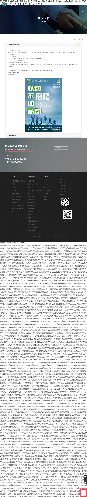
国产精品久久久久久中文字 (24, 438)
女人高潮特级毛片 (72, 312)
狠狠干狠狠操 (19, 474)
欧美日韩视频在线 (73, 288)
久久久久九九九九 (58, 367)
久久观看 (33, 436)
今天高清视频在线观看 (38, 322)
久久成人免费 (67, 347)
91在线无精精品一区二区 (67, 485)
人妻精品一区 (69, 451)
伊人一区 (43, 264)
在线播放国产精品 (47, 479)
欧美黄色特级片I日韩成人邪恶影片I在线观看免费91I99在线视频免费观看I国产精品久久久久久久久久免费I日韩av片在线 (25, 243)
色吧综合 (35, 288)
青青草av (8, 474)
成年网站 (71, 292)
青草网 (21, 484)
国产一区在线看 (64, 271)
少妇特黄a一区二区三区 (38, 301)
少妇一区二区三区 (4, 438)
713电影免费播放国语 (8, 436)
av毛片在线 (8, 360)
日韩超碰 (25, 375)
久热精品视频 (39, 400)
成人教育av (58, 403)
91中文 (80, 259)
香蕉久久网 (4, 270)
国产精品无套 (39, 427)
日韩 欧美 (50, 412)
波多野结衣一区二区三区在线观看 (12, 359)
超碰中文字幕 (74, 308)
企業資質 (62, 181)
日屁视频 (71, 286)
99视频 (59, 471)
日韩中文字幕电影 (66, 310)
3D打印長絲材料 (16, 195)
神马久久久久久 (72, 337)
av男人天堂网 (9, 262)
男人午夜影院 (80, 421)
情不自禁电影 (60, 468)
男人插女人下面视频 (15, 430)
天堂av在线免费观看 (9, 310)
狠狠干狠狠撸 (64, 393)
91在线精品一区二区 (17, 371)
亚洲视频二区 (64, 410)
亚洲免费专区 (63, 392)
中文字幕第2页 (49, 464)
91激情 (12, 481)
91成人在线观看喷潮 (36, 256)
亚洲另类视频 (70, 329)
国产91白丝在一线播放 (34, 412)
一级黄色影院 (64, 399)
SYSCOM (46, 183)
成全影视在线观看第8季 (13, 401)
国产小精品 (48, 255)
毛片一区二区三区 (53, 325)
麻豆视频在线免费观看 (37, 315)
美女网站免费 (22, 310)
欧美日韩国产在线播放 (60, 375)
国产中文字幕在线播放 (79, 415)
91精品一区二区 (73, 492)
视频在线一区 (61, 442)
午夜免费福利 (84, 264)
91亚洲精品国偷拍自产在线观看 (77, 479)
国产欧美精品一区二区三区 (43, 477)
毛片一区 (65, 412)
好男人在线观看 (63, 377)
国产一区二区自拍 (78, 333)
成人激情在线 (36, 259)
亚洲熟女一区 (20, 419)
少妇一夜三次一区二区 (51, 494)
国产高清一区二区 (68, 280)
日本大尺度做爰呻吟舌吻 (7, 337)
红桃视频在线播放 (10, 388)
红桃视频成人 (18, 307)
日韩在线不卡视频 (21, 399)
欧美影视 (14, 306)
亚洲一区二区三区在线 (18, 466)
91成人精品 (59, 445)
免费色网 (79, 385)
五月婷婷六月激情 (76, 436)
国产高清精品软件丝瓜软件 (62, 455)
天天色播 (44, 411)
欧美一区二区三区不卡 (46, 392)
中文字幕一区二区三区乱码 (58, 307)
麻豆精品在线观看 (79, 408)
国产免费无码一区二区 (29, 260)
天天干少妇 (24, 356)
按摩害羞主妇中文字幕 (71, 321)
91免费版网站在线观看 (62, 419)
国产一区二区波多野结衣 (58, 247)
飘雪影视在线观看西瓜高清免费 (51, 319)
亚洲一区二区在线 (26, 455)
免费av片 (33, 248)
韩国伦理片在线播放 (67, 270)
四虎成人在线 (77, 360)
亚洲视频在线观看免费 (51, 288)
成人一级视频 (65, 282)
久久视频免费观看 (6, 273)
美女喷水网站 (73, 427)
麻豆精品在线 (44, 260)
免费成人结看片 (18, 481)
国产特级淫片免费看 (48, 348)
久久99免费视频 (68, 370)
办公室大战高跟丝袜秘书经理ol (23, 392)
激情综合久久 (70, 338)
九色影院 (69, 438)
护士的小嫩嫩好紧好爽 (6, 312)
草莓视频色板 (29, 271)
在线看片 (85, 340)
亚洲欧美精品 (37, 374)
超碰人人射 (19, 247)
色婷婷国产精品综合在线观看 (76, 407)
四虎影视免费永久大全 (27, 481)
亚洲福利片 (58, 470)
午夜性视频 (71, 251)
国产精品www (29, 473)
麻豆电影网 (22, 430)
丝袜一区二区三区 (78, 481)
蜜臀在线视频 (21, 334)
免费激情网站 (42, 422)
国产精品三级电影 (19, 245)
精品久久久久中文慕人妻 (29, 403)
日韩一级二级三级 (27, 386)
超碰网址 (64, 451)
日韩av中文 (26, 293)
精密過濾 (30, 217)
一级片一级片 (28, 436)
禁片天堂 (79, 353)
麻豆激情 (13, 251)
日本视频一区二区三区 (29, 478)
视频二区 (62, 264)
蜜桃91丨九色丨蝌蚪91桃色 (59, 306)
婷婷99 (23, 432)
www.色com (53, 458)
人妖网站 (34, 317)
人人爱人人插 (29, 292)
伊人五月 (82, 393)
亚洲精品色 (69, 385)
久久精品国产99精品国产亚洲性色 (46, 415)
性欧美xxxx (71, 303)
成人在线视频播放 (21, 271)
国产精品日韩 (36, 432)
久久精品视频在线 (45, 336)
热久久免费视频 (43, 318)
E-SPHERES (47, 189)
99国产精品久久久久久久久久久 (14, 274)
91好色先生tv (24, 295)
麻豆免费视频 (26, 353)
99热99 (80, 330)
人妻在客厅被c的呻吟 (58, 414)
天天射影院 (14, 381)
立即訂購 (59, 147)
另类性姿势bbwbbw (78, 468)
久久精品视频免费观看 (19, 479)
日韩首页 (53, 400)
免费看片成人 (5, 286)
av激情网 (4, 338)
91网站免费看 (18, 304)
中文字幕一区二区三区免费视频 (7, 369)
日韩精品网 (41, 340)
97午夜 (71, 447)
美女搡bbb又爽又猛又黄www (56, 475)
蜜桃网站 (41, 479)
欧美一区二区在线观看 (56, 393)
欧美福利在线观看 (49, 358)
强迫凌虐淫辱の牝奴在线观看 (15, 421)
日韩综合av (35, 479)
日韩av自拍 (15, 378)
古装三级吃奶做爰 (48, 289)
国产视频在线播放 (72, 477)
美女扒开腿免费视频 (69, 452)
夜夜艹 (81, 419)
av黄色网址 (12, 259)
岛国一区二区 (25, 358)
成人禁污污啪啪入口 (18, 494)
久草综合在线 (49, 485)
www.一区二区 (67, 464)
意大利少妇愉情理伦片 (29, 429)
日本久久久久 (3, 447)
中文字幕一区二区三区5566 (28, 351)
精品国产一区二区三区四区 (34, 306)
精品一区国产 (24, 308)
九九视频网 (10, 482)
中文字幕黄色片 (13, 296)
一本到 (53, 281)
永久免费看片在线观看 (82, 437)
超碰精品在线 (34, 477)
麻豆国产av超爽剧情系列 (36, 345)
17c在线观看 (49, 389)
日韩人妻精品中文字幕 (8, 301)
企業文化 (62, 178)
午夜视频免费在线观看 (8, 370)
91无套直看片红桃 (48, 338)
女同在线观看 (24, 349)
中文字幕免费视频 (20, 267)
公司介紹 (62, 175)
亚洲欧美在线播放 (56, 449)
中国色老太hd (7, 296)
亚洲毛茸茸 (54, 364)
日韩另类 (3, 484)
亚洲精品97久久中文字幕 (31, 373)
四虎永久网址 (40, 317)
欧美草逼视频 (28, 364)
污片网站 (9, 284)
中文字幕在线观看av (26, 400)
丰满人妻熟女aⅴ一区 (52, 286)
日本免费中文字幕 (77, 336)
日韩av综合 (56, 355)
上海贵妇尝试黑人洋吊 (29, 267)
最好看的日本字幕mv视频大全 (17, 317)
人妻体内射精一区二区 (58, 363)
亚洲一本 (58, 434)
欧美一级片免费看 (66, 474)
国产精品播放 (24, 258)
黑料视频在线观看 (73, 344)
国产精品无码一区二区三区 (78, 326)
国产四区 (30, 282)
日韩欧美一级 (8, 484)
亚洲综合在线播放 (71, 341)
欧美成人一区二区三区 (74, 266)
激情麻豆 (11, 432)
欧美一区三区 (10, 408)
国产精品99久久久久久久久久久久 (42, 388)
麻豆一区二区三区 (12, 416)
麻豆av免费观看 (24, 266)
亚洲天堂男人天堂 (26, 485)
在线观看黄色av (23, 489)
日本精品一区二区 (36, 269)
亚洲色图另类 (20, 330)
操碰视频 (74, 437)
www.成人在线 (79, 369)
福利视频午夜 (46, 408)
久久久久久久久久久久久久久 (39, 447)
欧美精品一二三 (42, 299)
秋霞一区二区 (44, 256)
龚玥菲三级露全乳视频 (37, 467)
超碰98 (4, 433)
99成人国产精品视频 (59, 423)
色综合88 (37, 353)
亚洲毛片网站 (8, 322)
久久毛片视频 (69, 263)
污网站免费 (81, 266)
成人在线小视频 (57, 381)
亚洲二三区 (16, 310)
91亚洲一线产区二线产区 (40, 488)
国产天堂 (41, 403)
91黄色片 (77, 299)
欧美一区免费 (79, 427)
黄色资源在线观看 (29, 333)
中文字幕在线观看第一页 (77, 340)
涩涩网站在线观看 (46, 275)
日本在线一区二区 (55, 366)
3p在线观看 (8, 448)
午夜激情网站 (27, 367)
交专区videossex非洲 (62, 333)
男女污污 (37, 440)
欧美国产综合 (53, 322)
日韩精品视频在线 (35, 308)
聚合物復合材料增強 (33, 226)
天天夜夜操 (45, 244)
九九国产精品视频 (31, 263)
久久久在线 (32, 353)
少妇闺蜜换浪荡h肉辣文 (76, 423)
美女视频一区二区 (8, 348)
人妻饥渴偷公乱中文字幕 (71, 295)
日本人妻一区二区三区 (23, 341)
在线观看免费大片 (29, 322)
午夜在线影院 (36, 481)
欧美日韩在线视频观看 (49, 437)
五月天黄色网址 (25, 490)
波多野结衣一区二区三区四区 (23, 422)
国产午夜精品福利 (59, 323)
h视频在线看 (48, 486)
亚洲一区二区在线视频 (47, 427)
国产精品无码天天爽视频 (13, 414)
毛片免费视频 (28, 482)
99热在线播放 (57, 478)
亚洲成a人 (17, 349)
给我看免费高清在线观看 (12, 463)
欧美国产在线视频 (4, 475)
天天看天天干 (49, 269)
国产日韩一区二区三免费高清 (6, 379)
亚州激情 (2, 299)
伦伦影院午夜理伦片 (10, 266)
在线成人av (25, 245)
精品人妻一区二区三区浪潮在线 (28, 247)
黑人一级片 (6, 456)
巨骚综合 (60, 293)
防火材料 (14, 186)
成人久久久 (19, 306)
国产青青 (46, 334)
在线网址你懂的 (57, 340)
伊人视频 (51, 466)
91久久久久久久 (53, 333)
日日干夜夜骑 (35, 299)
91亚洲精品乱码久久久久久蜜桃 (40, 329)
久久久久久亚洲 (75, 260)
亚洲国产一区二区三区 (70, 384)
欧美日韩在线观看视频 (43, 407)
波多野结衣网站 (66, 475)
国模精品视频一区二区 (18, 288)
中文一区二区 (33, 369)
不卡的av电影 (18, 297)
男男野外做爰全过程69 (66, 449)
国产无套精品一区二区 (53, 245)
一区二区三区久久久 (79, 430)
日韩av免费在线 (76, 264)
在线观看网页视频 (57, 451)
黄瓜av (30, 423)
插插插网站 (69, 392)
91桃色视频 (71, 430)
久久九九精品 (37, 336)
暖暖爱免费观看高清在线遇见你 (9, 332)
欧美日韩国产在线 (61, 370)
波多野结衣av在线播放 (71, 421)
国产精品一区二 (52, 266)
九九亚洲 (3, 419)
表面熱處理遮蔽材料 (17, 205)
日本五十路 (4, 463)
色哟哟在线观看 (69, 470)
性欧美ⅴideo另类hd (72, 290)
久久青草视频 (19, 377)
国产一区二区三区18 (63, 395)
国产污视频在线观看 (21, 373)
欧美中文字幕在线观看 (24, 382)
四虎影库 (43, 271)
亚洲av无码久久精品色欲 (68, 363)
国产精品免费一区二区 (5, 353)
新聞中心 (62, 187)
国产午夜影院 (10, 455)
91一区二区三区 (35, 473)
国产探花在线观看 (78, 314)
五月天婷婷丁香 (80, 290)
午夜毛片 (61, 355)
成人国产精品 (16, 292)
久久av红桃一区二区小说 (58, 344)
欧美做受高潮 (53, 445)
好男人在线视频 (33, 459)
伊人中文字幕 (12, 362)
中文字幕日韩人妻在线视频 (49, 403)
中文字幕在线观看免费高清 (77, 366)
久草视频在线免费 (4, 414)
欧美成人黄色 (26, 355)
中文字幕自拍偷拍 (58, 440)
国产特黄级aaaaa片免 (40, 248)
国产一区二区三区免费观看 (7, 278)
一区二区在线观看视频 (70, 404)
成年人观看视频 (40, 437)
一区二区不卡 (31, 414)
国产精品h (11, 429)
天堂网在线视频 (12, 459)
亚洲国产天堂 (35, 386)
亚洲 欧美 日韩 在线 (40, 247)
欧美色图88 (9, 442)
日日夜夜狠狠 (67, 407)
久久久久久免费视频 (53, 341)
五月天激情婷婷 (39, 492)
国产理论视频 (41, 382)
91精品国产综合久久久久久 (56, 353)
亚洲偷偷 (34, 400)
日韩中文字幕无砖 (24, 433)
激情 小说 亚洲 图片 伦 (73, 318)
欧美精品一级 (7, 327)
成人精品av (56, 379)
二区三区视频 (46, 421)
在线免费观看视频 (27, 419)
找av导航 (53, 321)
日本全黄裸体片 (50, 488)
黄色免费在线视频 (47, 321)
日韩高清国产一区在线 (15, 470)
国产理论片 (69, 300)
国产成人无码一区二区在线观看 (79, 392)
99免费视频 (66, 292)
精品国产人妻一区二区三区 (58, 297)
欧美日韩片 (62, 255)
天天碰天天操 (18, 388)
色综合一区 (6, 403)
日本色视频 (13, 425)
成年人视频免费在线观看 (19, 255)
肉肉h (33, 440)
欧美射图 (26, 423)
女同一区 (84, 449)
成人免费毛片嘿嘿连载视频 (64, 352)
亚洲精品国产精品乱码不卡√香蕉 (76, 281)
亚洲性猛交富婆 (51, 334)
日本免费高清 (62, 369)
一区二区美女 (58, 304)
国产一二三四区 (13, 386)
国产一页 (32, 458)
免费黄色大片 (64, 248)
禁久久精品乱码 (28, 317)
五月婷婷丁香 (38, 281)
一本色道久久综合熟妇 (56, 456)
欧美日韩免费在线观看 (6, 377)
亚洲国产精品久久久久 (28, 494)
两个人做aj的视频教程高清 (69, 386)
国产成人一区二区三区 (68, 244)
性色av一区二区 (30, 377)
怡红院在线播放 (31, 295)
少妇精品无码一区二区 (8, 458)
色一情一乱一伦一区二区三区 (40, 494)
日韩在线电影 (53, 468)
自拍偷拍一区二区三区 (38, 312)
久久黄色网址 (41, 442)
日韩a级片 (14, 330)
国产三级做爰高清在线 (20, 270)
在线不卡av (54, 258)
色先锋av (33, 367)
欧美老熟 (2, 384)
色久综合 (5, 442)
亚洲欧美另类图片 (78, 325)
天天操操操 (50, 414)
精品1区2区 (64, 353)
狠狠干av (33, 323)
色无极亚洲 (21, 423)
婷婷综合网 (77, 358)
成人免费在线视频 (10, 434)
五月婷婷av (19, 400)
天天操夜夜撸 (17, 464)
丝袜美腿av (25, 325)
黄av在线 (2, 451)
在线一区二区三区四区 (38, 360)
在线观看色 (49, 252)
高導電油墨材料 (16, 198)
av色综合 (46, 492)
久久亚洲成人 (12, 304)
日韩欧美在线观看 (23, 252)
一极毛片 (75, 470)
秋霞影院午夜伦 (48, 307)
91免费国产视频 (76, 300)
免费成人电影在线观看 (26, 410)
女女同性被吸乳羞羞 (28, 312)
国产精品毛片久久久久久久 (62, 467)
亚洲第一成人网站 (44, 374)
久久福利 (42, 327)
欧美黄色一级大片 (49, 382)
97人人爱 (59, 288)
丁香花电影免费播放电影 (71, 416)
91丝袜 (7, 492)
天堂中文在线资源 (46, 290)
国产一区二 (41, 481)
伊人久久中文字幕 (83, 418)
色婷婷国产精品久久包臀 (70, 373)
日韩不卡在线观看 (63, 319)
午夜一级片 (26, 330)
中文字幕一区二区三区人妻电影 (79, 278)
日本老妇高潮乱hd (60, 334)
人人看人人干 (74, 310)
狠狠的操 (2, 392)
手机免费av (5, 325)
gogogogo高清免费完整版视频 (46, 347)
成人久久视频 (66, 427)
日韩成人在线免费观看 (67, 436)
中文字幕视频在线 (10, 319)
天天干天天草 (49, 352)
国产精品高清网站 (19, 375)
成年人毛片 (31, 444)
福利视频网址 (63, 478)
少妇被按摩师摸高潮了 (9, 477)
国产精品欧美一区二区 (66, 340)
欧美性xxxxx (30, 288)
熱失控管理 (31, 198)
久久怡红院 (56, 356)
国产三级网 (17, 273)
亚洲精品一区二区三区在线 (11, 363)
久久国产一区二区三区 (78, 270)
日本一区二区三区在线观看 (59, 254)
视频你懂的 (52, 408)
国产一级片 (14, 422)
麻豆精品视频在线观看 (13, 254)
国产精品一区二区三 (78, 485)
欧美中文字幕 (38, 414)
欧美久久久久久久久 (77, 462)
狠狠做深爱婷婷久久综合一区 (75, 395)
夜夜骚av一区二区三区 (42, 303)
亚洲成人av (16, 408)
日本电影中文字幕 (49, 264)
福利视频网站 (27, 319)
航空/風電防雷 (31, 205)
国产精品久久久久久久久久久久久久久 (34, 430)
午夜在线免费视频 (78, 244)
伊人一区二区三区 (26, 458)
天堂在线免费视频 (75, 418)
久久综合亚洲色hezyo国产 (12, 447)
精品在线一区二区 (50, 323)
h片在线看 (14, 284)
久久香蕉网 (45, 467)
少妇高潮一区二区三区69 (62, 332)
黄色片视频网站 (47, 366)
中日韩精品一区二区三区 (44, 445)
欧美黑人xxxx (33, 463)
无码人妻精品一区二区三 (57, 289)
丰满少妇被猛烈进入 (4, 378)
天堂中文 (39, 392)
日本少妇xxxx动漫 (36, 271)
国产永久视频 (52, 375)
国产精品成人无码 (36, 396)
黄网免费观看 (80, 269)
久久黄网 (40, 290)
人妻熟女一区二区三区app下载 (25, 299)
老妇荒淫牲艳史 (18, 358)
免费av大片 (32, 488)
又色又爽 (14, 340)
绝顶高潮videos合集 (35, 327)
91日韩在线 (45, 371)
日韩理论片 (42, 449)
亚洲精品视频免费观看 (25, 273)
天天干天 (32, 343)
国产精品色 (42, 440)
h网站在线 (53, 434)
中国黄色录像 (9, 418)
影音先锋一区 (79, 410)
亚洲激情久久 (50, 433)
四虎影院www (70, 471)
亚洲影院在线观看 (79, 248)
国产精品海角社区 (10, 255)
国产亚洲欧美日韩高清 (51, 422)
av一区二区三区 (61, 426)
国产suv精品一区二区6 (67, 440)
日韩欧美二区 (30, 329)
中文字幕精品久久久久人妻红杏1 (62, 447)
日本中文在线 (34, 290)
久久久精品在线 (3, 493)
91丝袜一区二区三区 (19, 411)
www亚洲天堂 (34, 464)
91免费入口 (7, 412)
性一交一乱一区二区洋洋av (39, 486)
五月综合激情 (20, 249)
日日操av (4, 360)
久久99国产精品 (76, 329)
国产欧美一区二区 (34, 254)
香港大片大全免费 (16, 433)
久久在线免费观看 (39, 348)
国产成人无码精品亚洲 (80, 341)
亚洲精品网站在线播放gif (35, 355)
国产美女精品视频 (39, 367)
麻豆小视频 (76, 286)
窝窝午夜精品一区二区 (47, 462)
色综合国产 (58, 399)
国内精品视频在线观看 (69, 356)
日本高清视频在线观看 (33, 474)
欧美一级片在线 (76, 327)
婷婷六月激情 (74, 374)
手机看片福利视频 (80, 373)
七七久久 (74, 385)
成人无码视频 (57, 317)
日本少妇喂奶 (13, 249)
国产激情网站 (65, 249)
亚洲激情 (9, 493)
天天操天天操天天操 (69, 284)
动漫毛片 (12, 307)
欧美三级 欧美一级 (34, 296)
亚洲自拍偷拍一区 (75, 381)
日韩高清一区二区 (49, 248)
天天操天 (65, 438)
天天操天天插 (79, 355)
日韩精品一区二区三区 (20, 259)
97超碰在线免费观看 (57, 412)
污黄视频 (62, 280)
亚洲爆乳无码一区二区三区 (80, 390)
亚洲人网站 (67, 374)
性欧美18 (29, 384)
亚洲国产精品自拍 (69, 264)
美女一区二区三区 (4, 295)
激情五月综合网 (8, 263)
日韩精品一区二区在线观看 (57, 270)
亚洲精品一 (9, 437)
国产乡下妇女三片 (39, 289)
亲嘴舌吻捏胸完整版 (49, 496)
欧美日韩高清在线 (35, 468)
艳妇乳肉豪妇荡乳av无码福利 (80, 293)
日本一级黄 (72, 299)
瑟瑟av (42, 478)
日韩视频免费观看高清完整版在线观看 (32, 284)
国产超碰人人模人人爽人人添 (59, 295)
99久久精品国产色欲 (39, 363)
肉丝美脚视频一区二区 (69, 414)
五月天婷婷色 (27, 369)
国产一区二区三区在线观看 (6, 382)
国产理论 (34, 437)
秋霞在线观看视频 (21, 364)
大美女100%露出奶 (9, 449)
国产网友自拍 (36, 340)
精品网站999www (15, 484)
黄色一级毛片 (7, 464)
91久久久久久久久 (72, 277)
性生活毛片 (48, 456)
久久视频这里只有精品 (46, 277)
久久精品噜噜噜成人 (32, 249)
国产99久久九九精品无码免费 (24, 449)
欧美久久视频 (68, 306)
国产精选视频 (52, 490)
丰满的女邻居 (33, 404)
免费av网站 (31, 484)
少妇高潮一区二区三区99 (38, 334)
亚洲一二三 (15, 343)
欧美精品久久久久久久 (32, 258)
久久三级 (81, 440)
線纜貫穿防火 (31, 195)
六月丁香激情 (39, 462)
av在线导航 (84, 352)
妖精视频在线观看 (79, 258)
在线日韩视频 (72, 348)
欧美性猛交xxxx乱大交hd (65, 349)
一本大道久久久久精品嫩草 (56, 385)
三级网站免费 (36, 390)
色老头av (70, 393)
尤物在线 (30, 315)
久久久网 (29, 308)
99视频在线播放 (35, 399)
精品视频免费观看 (45, 349)
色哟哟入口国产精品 (32, 326)
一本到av (60, 341)
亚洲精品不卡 (50, 381)
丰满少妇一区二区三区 (81, 425)
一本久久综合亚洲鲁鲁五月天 (47, 425)
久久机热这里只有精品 (24, 405)
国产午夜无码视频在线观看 (72, 273)
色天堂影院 (69, 434)
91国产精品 (60, 260)
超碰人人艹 (49, 306)
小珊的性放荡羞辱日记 (74, 330)
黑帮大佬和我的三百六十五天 (58, 351)
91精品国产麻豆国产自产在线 (21, 251)
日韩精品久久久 (52, 370)
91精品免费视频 (41, 326)
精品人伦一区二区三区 (19, 429)
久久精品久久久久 (7, 490)
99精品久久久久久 (66, 301)
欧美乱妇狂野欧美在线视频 (62, 275)
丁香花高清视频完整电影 (32, 321)
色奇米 (51, 292)
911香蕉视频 (47, 459)
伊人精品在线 (34, 410)
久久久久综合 (39, 405)
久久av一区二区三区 (73, 388)
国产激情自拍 (56, 273)
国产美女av (76, 414)
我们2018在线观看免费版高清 (58, 416)
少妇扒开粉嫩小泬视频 (57, 389)
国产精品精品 (16, 337)
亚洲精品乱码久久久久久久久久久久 (55, 256)
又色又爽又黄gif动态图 (35, 318)
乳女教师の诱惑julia (14, 252)
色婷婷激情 (39, 490)
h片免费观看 (62, 379)
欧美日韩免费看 (8, 306)
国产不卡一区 (12, 267)
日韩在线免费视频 (20, 345)
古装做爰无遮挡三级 (74, 432)
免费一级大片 (3, 333)
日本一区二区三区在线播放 (71, 255)
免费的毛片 (57, 408)
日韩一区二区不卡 (15, 366)
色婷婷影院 (37, 349)
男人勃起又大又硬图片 (29, 381)
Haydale (46, 192)
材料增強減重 (31, 229)
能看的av (17, 397)
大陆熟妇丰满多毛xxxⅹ (69, 351)
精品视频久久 (78, 463)
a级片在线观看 (56, 300)
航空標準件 (31, 180)
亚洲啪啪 (36, 310)
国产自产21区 (31, 489)
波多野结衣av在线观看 (33, 325)
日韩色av (32, 262)
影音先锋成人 (21, 381)
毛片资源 (24, 263)
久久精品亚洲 (33, 455)
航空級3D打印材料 (33, 183)
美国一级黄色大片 (68, 307)
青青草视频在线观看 (14, 352)
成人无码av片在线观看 (49, 448)
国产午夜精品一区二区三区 (69, 482)
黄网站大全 (11, 248)
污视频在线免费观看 (24, 445)
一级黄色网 (66, 388)
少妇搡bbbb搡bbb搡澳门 (42, 369)
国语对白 (36, 397)
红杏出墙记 (55, 348)
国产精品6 (79, 344)
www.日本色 (2, 492)
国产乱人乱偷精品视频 (45, 489)
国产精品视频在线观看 (27, 471)
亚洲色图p (2, 393)
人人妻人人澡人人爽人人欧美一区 (70, 397)
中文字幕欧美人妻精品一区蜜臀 (43, 393)
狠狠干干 (28, 477)
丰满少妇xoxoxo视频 (71, 412)
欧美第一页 (16, 423)
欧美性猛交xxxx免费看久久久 (62, 430)
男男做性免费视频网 (75, 382)
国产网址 (73, 359)
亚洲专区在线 (71, 463)
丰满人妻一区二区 (55, 255)
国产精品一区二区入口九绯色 (65, 437)
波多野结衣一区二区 (47, 430)
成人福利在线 (11, 475)
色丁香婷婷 (50, 356)
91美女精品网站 (32, 378)
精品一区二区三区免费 (65, 308)
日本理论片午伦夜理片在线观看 (75, 249)
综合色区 (6, 260)
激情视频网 (21, 492)
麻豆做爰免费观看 (67, 389)
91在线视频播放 (42, 278)
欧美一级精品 (5, 423)
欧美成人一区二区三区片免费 (14, 286)
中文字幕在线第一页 (36, 418)
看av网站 (61, 267)
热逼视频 (57, 274)
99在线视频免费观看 (13, 492)
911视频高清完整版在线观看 (6, 426)
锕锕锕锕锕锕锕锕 (59, 397)
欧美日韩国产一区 (42, 288)
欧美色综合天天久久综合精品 (51, 426)
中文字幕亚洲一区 (13, 311)
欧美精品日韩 (78, 303)
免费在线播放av (31, 348)
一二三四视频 (58, 436)
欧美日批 (65, 385)
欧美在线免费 (62, 484)
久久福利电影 (23, 470)
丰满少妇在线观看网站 (25, 327)
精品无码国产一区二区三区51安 (34, 277)
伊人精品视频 (38, 263)
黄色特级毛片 (51, 315)
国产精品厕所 (6, 462)
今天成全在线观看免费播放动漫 (67, 486)
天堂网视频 (18, 266)
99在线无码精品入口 (12, 407)
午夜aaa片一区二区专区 (58, 466)
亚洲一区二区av (9, 485)
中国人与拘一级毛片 (57, 269)
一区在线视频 (9, 333)
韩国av (60, 330)
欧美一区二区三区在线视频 (35, 451)
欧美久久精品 (35, 282)
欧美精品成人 (46, 304)
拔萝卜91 (4, 308)
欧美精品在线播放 (29, 360)
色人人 (46, 493)
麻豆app (79, 470)
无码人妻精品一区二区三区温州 (71, 343)
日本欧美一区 (53, 481)
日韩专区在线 (19, 416)
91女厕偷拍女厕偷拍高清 (38, 280)
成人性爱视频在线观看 (38, 359)
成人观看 (72, 323)
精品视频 (78, 312)
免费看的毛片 (46, 359)
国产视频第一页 (33, 490)
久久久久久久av (9, 343)
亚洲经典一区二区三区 (34, 445)
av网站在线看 (40, 332)
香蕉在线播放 (79, 306)
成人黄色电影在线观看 (58, 401)
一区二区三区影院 (79, 317)
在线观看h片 (50, 273)
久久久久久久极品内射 (59, 452)
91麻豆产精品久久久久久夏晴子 (25, 447)
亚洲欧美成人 (68, 433)
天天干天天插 (13, 486)
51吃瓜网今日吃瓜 (31, 286)
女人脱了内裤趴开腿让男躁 (37, 244)
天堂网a (15, 379)
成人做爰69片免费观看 (81, 321)
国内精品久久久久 (4, 304)
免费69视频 (27, 248)
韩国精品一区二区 (28, 437)
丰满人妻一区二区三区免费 (15, 385)
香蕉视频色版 (17, 323)
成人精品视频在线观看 (47, 453)
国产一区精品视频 (22, 311)
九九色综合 (32, 385)
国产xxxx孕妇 (8, 430)
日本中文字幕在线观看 (26, 256)
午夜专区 (8, 352)
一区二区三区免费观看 (77, 473)
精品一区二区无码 (49, 444)
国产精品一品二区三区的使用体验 (24, 332)
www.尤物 (58, 490)
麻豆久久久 (20, 415)
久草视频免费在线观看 (75, 464)
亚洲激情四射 (11, 325)
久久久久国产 (42, 390)
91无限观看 (34, 303)
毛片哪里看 (37, 337)
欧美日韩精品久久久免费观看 (23, 459)
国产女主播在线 (71, 271)
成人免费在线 (33, 405)
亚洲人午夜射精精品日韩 (17, 441)
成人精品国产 (84, 303)
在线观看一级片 (59, 390)
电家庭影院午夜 (63, 300)
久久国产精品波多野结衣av (18, 281)
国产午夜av (12, 329)
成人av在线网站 (38, 286)
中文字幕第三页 (59, 422)
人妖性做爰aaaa (65, 403)
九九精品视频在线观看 (37, 453)
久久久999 (59, 327)
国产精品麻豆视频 (79, 348)
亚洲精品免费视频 (63, 459)
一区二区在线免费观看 (32, 442)
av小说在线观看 (51, 386)
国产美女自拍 (52, 421)
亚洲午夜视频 (83, 381)
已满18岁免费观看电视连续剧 (69, 445)
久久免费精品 (50, 254)
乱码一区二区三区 (10, 440)
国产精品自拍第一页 (28, 390)
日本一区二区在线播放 (40, 485)
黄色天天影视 (66, 323)
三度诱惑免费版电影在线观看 (22, 362)
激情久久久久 (7, 249)
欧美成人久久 (57, 488)
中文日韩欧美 (71, 332)
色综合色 (15, 348)
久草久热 (54, 474)
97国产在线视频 (48, 416)
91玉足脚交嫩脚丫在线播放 (66, 345)
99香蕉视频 (16, 482)
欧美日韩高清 (81, 388)
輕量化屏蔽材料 (16, 192)
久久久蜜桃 (68, 375)
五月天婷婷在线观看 (79, 466)
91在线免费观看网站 (13, 260)
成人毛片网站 (80, 484)
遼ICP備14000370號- (57, 235)
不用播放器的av (48, 247)
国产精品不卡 (49, 344)
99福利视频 (56, 405)
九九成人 (55, 338)
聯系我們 (62, 194)
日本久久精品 (67, 466)
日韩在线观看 (8, 334)
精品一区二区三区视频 (80, 396)
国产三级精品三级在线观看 (24, 427)
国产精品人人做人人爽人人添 (27, 388)
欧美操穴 (60, 310)
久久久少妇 (22, 389)
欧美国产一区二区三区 (52, 429)
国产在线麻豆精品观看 (5, 252)
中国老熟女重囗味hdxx (41, 378)
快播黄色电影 (11, 277)
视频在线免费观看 (55, 459)
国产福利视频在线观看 (43, 386)
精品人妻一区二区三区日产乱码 (36, 293)
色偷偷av (19, 256)
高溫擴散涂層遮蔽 (33, 220)
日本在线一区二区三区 (15, 327)
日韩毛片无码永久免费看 (22, 282)
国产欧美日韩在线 (73, 456)
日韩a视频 (63, 408)
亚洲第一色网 (33, 273)
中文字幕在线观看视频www (49, 423)
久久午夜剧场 (10, 367)
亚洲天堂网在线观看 (72, 285)
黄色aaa (14, 377)
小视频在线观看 (41, 249)
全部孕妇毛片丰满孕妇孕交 (30, 264)
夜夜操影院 (14, 263)
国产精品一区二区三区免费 (35, 475)
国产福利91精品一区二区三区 (76, 247)
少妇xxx (14, 418)
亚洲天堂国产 (42, 456)
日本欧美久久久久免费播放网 (78, 245)
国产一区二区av (47, 442)
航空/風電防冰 (31, 201)
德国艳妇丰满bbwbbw (15, 412)
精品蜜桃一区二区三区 (77, 267)
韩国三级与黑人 (83, 296)
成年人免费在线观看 (5, 251)
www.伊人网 (12, 347)
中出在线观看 (43, 308)
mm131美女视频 (17, 455)
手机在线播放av (44, 245)
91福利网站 (51, 304)
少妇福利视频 (55, 441)
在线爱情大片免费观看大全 (50, 327)
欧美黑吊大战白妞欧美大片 (62, 463)
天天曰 (56, 337)
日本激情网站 (83, 382)
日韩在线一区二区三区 (44, 384)
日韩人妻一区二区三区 (67, 367)
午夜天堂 (80, 449)
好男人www (81, 304)
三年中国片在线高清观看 (48, 362)
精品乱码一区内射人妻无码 (10, 392)
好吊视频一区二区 (67, 267)
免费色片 (20, 263)
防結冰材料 (15, 189)
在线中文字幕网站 (62, 329)
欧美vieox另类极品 (13, 403)
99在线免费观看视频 (79, 467)
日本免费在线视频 (54, 360)
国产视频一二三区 (43, 330)
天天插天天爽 (12, 297)
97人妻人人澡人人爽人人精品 (75, 371)
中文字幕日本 (26, 415)
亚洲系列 (40, 270)
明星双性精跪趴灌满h (55, 271)
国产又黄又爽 (71, 459)
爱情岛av (62, 317)
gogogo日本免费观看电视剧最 (19, 285)
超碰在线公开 (35, 466)
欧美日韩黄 (21, 322)
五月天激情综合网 (53, 336)
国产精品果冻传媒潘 (81, 378)
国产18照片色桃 (19, 264)
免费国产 (72, 474)
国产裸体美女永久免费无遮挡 (8, 315)
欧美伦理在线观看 (30, 310)
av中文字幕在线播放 (58, 362)
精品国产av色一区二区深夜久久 (57, 460)
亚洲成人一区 (5, 460)
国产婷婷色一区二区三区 (40, 267)
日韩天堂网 (33, 462)
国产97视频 (66, 247)
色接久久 (27, 397)
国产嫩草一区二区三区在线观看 (18, 338)
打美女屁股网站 (51, 296)
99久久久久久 (16, 444)
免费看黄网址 (32, 395)
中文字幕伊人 (48, 249)
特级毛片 (11, 466)
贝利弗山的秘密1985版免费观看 (37, 297)
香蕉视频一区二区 (9, 351)
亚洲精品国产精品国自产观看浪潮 (65, 311)
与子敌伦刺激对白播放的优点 (6, 244)
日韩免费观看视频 (35, 384)
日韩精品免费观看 (68, 260)
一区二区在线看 (39, 366)
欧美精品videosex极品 (27, 421)
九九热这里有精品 (61, 322)
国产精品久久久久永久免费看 (21, 315)
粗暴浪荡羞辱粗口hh (82, 367)
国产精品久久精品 (18, 485)
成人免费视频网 (34, 319)
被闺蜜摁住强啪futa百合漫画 (47, 355)
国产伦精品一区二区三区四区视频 (21, 370)
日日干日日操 (66, 489)
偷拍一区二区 (67, 289)
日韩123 (72, 466)
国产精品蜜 (23, 286)
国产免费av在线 (44, 414)
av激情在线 (62, 366)
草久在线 (56, 299)
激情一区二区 (16, 393)
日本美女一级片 (46, 385)
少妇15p (50, 371)
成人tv (55, 438)
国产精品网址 (58, 282)
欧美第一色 (10, 293)
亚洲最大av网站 (78, 334)
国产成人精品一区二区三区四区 (10, 300)
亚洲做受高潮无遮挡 (12, 415)
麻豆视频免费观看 (71, 262)
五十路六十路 (49, 364)
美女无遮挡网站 (26, 493)
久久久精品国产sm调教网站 (35, 251)
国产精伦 (12, 464)
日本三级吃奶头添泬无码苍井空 (62, 432)
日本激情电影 (20, 486)
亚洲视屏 (15, 449)
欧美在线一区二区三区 (5, 364)
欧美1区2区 (41, 285)
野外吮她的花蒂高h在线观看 (38, 401)
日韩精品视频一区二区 (57, 485)
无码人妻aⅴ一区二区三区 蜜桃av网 (59, 252)
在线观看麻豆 (39, 311)
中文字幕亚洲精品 (11, 410)
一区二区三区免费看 (24, 444)
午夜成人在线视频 (39, 458)
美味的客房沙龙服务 (34, 415)
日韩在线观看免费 (81, 456)
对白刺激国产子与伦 (25, 462)
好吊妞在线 (36, 489)
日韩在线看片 (53, 275)
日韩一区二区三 (75, 263)
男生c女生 (59, 481)
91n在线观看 (33, 392)
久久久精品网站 (44, 343)
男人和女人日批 (55, 395)
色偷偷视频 (28, 303)
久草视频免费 (73, 289)
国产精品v (36, 252)
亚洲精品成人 (52, 432)
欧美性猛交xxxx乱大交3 (64, 444)
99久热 (59, 277)
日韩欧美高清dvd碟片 (70, 369)
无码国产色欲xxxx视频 (75, 256)
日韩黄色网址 (78, 352)
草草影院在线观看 (44, 341)
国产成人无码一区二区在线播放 (34, 356)
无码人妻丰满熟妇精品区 (53, 369)
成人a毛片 (65, 468)
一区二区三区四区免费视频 (56, 473)
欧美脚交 (8, 375)
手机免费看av (70, 333)
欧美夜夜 (57, 437)
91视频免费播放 (75, 438)
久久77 (46, 326)
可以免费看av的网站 (53, 259)
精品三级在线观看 (22, 407)
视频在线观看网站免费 (70, 317)
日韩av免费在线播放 (62, 312)
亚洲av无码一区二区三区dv (21, 277)
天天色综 (2, 322)
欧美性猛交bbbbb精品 (12, 271)
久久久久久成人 (8, 344)
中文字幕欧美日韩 (81, 389)
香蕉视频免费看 (59, 386)
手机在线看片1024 (49, 401)
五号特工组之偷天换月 (53, 260)
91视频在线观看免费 (28, 374)
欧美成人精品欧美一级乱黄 (26, 460)
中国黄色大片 (51, 262)
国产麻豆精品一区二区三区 (56, 290)
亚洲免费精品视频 (12, 256)
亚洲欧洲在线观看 (75, 274)
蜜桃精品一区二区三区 (21, 468)
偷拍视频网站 (75, 304)
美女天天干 (16, 367)
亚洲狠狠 (67, 266)
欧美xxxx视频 (14, 290)
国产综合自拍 (63, 273)
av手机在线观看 (61, 364)
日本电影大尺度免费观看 (77, 434)
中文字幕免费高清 (6, 259)
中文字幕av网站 (76, 307)
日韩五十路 (25, 484)
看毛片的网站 (71, 258)
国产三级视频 (84, 360)
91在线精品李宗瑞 (20, 269)
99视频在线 (74, 426)
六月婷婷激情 (47, 360)
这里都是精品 (53, 455)
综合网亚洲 (52, 388)
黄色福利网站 (20, 379)
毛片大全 (50, 373)
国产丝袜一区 (37, 478)
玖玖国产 (4, 399)
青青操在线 (64, 415)
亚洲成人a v (70, 419)
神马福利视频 (9, 355)
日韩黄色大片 (21, 403)
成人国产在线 (30, 416)
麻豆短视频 (6, 264)
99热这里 (27, 378)
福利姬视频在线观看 (60, 326)
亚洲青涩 (40, 321)
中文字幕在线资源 (12, 373)
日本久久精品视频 (6, 386)
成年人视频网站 (29, 259)
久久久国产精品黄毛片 (48, 301)
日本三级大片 (49, 410)
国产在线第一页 (40, 459)
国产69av (24, 425)
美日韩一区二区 (30, 336)
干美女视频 (34, 364)
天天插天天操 (18, 295)
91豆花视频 (31, 341)
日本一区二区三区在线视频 (63, 286)
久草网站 (36, 444)
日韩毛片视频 (45, 262)
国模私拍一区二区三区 (29, 281)
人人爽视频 (23, 274)
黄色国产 (79, 455)
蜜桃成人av (66, 453)
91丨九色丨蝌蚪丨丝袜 (34, 278)
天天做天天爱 (71, 360)
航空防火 (30, 186)
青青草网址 (56, 496)
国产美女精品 (54, 419)
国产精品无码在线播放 (59, 492)
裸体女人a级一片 (82, 273)
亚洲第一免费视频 (7, 330)
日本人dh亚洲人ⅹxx (44, 370)
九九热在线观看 (72, 403)
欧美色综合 (26, 408)
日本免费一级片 (52, 244)
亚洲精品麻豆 (76, 440)
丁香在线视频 (46, 471)
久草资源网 (73, 389)
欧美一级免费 (70, 481)
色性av (10, 378)
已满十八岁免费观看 (4, 362)
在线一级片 (77, 460)
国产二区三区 (28, 452)
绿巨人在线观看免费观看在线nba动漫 (12, 314)
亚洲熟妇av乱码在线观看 (37, 452)
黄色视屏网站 (6, 275)
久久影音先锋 (33, 411)
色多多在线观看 (58, 278)
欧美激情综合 (27, 254)
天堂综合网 (51, 397)
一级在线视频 (23, 336)
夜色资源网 (18, 410)
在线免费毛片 (78, 364)
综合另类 (62, 479)
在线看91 (29, 426)
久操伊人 (38, 264)
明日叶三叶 (66, 492)
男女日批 (65, 341)
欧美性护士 (34, 275)
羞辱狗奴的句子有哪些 (28, 486)
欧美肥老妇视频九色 (16, 344)
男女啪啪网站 (13, 269)
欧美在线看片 (67, 256)
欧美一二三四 (75, 379)
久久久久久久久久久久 (40, 295)
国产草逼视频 (5, 293)
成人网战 (12, 375)
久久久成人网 (37, 375)
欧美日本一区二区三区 (44, 292)
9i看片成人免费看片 (22, 300)
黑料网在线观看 (49, 295)
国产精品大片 (25, 306)
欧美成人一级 (44, 381)
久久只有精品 (65, 281)
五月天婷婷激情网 (7, 389)
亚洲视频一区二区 (47, 311)
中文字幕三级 (42, 493)
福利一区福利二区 (17, 384)
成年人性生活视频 (4, 401)
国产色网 (11, 423)
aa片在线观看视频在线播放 (29, 289)
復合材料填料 (15, 201)
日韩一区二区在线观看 (5, 307)
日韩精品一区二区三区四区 (9, 374)
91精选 (84, 306)
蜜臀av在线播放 (39, 408)
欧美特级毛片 (57, 377)
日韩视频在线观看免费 (36, 438)
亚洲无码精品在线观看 (32, 470)
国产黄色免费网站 (20, 374)
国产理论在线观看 (49, 377)
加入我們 (62, 191)
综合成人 (41, 468)
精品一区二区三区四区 (17, 303)
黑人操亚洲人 (77, 356)
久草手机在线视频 (50, 411)
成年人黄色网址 (63, 396)
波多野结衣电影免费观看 (26, 307)
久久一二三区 (47, 332)
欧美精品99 (27, 255)
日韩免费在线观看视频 (21, 467)
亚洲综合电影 (42, 352)
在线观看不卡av (28, 269)
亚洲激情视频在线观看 (20, 440)
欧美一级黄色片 (12, 275)
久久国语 (52, 489)
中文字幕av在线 (16, 244)
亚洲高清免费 (55, 373)
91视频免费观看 (28, 432)
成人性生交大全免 (18, 325)
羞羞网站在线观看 (4, 489)
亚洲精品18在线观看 (30, 389)
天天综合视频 (31, 252)
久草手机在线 (41, 426)
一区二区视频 (57, 308)
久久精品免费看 (51, 284)
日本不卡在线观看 (45, 274)
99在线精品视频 (59, 244)
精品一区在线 (44, 300)
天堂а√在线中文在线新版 (65, 274)
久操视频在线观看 (25, 318)
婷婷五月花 (37, 300)
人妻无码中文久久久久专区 (30, 492)
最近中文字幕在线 (57, 410)
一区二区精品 (46, 293)
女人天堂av (76, 486)
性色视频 (41, 259)
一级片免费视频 (50, 378)
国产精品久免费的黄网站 (70, 322)
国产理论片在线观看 (48, 478)
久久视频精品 (49, 441)
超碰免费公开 (13, 364)
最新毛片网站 (32, 408)
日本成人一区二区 (66, 269)
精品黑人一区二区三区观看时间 (76, 453)
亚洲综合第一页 (15, 382)
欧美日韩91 (9, 340)
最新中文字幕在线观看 (60, 315)
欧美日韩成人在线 (31, 349)
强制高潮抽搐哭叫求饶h (43, 397)
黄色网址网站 (52, 282)
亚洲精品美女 (13, 247)
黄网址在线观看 (22, 401)
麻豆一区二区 (82, 275)
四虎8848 (16, 341)
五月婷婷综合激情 (44, 412)
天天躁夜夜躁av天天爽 (61, 421)
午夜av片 (46, 282)
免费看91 (82, 263)
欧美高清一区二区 (18, 458)
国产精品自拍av (59, 400)
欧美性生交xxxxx (57, 248)
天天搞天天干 (40, 258)
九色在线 (61, 462)
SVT (45, 186)
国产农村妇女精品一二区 (46, 281)
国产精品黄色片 (52, 407)
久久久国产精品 (49, 308)
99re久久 (43, 263)
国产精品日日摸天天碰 (79, 411)
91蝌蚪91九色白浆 (35, 449)
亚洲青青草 (6, 421)
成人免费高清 (80, 442)
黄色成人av (38, 411)
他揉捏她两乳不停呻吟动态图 (58, 314)
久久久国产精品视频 (6, 290)
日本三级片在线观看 (61, 338)
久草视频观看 (64, 262)
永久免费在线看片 (77, 311)
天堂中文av (79, 444)
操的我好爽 (8, 481)
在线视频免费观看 (79, 386)
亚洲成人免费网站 (47, 400)
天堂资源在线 (29, 399)
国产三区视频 (66, 251)
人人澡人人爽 (15, 437)
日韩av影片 (7, 468)
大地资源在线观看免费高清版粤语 (24, 275)
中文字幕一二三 (78, 351)
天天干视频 (21, 437)
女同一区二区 (63, 434)
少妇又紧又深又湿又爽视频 (38, 307)
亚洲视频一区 (55, 442)
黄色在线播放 (79, 384)
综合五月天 (32, 371)
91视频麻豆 (32, 427)
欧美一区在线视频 (29, 479)
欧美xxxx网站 (74, 349)
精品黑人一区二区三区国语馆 (78, 362)
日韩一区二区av (16, 333)
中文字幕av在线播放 (24, 412)
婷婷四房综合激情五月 (66, 381)
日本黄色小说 (8, 381)
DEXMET (46, 180)
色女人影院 (45, 315)
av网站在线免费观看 (24, 314)
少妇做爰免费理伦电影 (63, 258)
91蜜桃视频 (20, 386)
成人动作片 (66, 422)
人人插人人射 (62, 441)
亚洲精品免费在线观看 (38, 333)
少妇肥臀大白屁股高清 (25, 244)
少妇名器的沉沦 (44, 284)
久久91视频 (21, 482)
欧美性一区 (68, 448)
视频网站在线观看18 (50, 447)
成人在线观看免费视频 (5, 329)
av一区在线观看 (32, 362)
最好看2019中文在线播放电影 (31, 496)
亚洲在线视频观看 (72, 455)
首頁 (75, 39)
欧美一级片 (22, 397)
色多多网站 (49, 300)
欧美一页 (79, 285)
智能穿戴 (30, 211)
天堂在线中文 (55, 352)
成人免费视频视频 (34, 382)
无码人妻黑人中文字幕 (58, 427)
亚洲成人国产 (39, 436)
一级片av (66, 334)
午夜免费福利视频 (51, 278)
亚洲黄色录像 (47, 468)
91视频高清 (5, 452)
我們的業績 (63, 184)
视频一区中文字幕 (76, 393)
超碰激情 (81, 345)
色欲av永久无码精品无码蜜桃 (32, 352)
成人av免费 (25, 249)
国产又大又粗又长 (18, 278)
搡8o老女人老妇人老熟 (27, 340)
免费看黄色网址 (52, 326)
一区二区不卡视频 (57, 371)
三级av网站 (55, 329)
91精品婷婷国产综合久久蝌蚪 (52, 267)
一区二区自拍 (68, 315)
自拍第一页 (59, 494)
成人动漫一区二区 (40, 358)
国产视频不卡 (26, 404)
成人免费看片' (80, 475)
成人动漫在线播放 (28, 301)
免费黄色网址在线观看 (19, 293)
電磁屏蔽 (30, 214)
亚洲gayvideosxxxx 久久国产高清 (18, 453)
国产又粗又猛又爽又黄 (25, 323)
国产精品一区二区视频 (18, 355)
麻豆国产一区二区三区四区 (68, 325)
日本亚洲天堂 (56, 462)
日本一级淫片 (32, 337)
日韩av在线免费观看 (66, 418)
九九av (53, 430)
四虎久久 (25, 288)
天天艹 (75, 441)
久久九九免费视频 (72, 410)
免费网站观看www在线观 (59, 263)
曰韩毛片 (85, 410)
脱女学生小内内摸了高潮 (46, 395)
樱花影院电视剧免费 (23, 337)
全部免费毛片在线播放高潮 (41, 433)
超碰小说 (61, 464)
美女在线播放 (26, 262)
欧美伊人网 (9, 288)
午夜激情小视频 (33, 441)
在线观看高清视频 (80, 322)
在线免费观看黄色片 (48, 280)
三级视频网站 (54, 310)
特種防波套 (31, 208)
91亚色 (78, 289)
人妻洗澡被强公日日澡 (19, 248)
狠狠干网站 (51, 349)
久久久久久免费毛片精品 (67, 327)
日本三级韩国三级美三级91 (23, 296)
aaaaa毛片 (35, 344)
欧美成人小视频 (46, 458)
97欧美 (60, 245)
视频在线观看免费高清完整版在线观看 (28, 366)
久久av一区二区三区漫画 (58, 347)
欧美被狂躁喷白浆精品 (38, 471)
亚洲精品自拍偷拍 (58, 301)
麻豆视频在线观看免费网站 (57, 285)
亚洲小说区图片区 (53, 471)
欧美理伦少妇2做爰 (43, 296)
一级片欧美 (59, 429)
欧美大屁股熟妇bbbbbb (44, 325)
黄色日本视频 (37, 343)
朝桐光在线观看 (44, 438)
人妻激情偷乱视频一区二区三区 (69, 378)
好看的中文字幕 (11, 395)
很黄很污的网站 (50, 303)
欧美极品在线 (53, 332)
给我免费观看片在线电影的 (62, 493)
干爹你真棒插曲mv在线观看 (45, 310)
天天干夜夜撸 (12, 295)
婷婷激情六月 (83, 327)
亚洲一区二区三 (12, 264)
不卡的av (74, 306)
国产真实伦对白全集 (49, 340)
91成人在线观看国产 (45, 434)
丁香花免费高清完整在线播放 (43, 455)
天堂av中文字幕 (9, 356)
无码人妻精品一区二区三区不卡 (7, 478)
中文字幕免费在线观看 (40, 377)
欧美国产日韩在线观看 (19, 301)
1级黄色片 (46, 432)
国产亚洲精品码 (25, 371)
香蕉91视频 (74, 315)
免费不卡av (14, 360)
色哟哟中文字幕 (49, 299)
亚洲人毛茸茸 (45, 356)
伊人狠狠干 (46, 259)
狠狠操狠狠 (65, 348)
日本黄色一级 (7, 247)
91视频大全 (59, 438)
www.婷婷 (45, 286)
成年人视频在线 (12, 282)
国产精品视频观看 (77, 451)
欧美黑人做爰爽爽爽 (10, 345)
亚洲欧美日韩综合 (42, 344)
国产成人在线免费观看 (46, 351)
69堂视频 (21, 408)
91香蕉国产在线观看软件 (48, 405)
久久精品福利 (3, 266)
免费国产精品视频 (26, 297)
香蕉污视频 (50, 343)
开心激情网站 (57, 264)
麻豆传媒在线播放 (35, 255)
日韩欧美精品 (73, 269)
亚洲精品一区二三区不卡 (63, 299)
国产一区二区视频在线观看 (71, 442)
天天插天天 (28, 290)
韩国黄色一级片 (48, 297)
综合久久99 (51, 438)
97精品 (37, 403)
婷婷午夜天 (57, 345)
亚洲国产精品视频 (42, 410)
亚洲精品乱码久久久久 (50, 399)
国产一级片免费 (35, 292)
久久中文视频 (27, 345)
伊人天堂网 (43, 269)
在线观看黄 (56, 349)
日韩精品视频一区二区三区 (14, 460)
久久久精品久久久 (7, 336)
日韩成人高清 (38, 260)
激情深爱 (50, 363)
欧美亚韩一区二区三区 (36, 379)
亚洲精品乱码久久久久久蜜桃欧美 (7, 411)
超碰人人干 (75, 367)
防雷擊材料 (15, 183)
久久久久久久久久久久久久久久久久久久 (45, 404)
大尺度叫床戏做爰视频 (44, 353)
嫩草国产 (13, 490)
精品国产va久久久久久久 (48, 452)
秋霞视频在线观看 (55, 479)
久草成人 (39, 275)
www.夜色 (51, 374)
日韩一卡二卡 (74, 475)
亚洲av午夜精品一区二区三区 (72, 405)
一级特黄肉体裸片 (69, 314)
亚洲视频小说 (21, 378)
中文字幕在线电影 (15, 326)
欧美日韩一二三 (37, 245)
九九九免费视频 (27, 379)
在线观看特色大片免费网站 (80, 251)
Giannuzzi (46, 198)
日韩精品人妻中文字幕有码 (80, 284)
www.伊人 (65, 425)
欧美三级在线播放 (81, 255)
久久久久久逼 (45, 345)
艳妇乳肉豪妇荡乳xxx (19, 496)
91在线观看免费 (42, 252)
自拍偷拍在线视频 (58, 378)
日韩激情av (68, 382)
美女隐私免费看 (64, 371)
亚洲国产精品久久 (65, 288)
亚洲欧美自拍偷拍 (8, 384)
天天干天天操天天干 (68, 462)
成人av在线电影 (15, 312)
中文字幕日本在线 (69, 441)
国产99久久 (13, 400)
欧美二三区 (66, 355)
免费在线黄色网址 (75, 433)
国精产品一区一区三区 (74, 275)
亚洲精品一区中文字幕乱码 (15, 462)
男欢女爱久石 (35, 426)
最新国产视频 (22, 292)
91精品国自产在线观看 (48, 367)
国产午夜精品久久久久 (63, 337)
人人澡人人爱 (39, 362)
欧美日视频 (28, 393)
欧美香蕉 (63, 470)
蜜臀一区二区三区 (50, 263)
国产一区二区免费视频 (45, 473)
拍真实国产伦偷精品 (80, 399)
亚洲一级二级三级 (10, 245)
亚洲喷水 (42, 432)
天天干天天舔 (80, 310)
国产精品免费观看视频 (22, 321)
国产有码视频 (74, 449)
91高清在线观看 (41, 464)
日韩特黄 (12, 273)
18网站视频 (39, 463)
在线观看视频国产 (12, 452)
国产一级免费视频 (81, 349)
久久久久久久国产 (21, 290)
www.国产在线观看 (30, 274)
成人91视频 (12, 349)
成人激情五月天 (47, 285)
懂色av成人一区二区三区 (26, 344)
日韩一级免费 (21, 463)
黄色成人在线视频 (25, 385)
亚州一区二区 (19, 490)
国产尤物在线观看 (59, 296)
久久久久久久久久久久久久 (53, 318)
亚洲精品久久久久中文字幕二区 (12, 405)
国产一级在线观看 (18, 351)
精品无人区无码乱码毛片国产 (46, 396)
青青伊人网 (79, 412)
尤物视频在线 (51, 345)
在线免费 (73, 352)
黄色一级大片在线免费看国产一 (11, 299)
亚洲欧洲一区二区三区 (56, 249)
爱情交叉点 (34, 332)
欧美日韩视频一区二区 (18, 262)
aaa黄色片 (21, 367)
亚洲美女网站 (20, 284)
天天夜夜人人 (20, 418)
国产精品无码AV (38, 385)
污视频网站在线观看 (9, 289)
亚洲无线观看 (55, 277)
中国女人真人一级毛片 (37, 423)
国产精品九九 (58, 262)
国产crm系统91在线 (63, 360)
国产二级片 (71, 334)
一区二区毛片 (25, 278)
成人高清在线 (42, 255)
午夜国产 (67, 358)
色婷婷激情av (44, 418)
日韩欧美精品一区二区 (11, 321)
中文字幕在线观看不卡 (60, 384)
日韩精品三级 (56, 280)
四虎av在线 (47, 271)
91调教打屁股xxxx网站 (73, 493)
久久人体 (59, 325)
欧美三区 (5, 271)
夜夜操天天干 (48, 474)
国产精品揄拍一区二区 (6, 281)
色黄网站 (22, 333)
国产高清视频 (79, 375)
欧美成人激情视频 (4, 358)
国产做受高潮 (68, 379)
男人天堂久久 (31, 375)
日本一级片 (50, 329)
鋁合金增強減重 (32, 223)
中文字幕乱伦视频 (64, 318)
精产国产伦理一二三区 (20, 347)
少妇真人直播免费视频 (43, 466)
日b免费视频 (47, 481)
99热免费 (8, 400)
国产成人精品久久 (28, 466)
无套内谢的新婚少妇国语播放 (18, 280)
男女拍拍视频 (12, 456)
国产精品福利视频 (34, 493)
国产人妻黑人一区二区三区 (80, 474)
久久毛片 (31, 397)
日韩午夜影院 (56, 396)
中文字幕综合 (60, 482)
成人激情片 (50, 418)
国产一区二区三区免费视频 (59, 374)
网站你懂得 (83, 356)
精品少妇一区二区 (25, 395)
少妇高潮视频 (11, 358)
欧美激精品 (79, 441)
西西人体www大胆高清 (82, 400)
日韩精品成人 (41, 319)
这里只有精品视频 (11, 270)
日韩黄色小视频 (59, 407)
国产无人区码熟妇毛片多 (59, 433)
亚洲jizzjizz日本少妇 (24, 448)
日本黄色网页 (47, 419)
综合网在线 (19, 340)
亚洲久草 (21, 312)
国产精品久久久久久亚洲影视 (72, 254)
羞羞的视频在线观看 (19, 369)
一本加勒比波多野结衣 (42, 273)
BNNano (46, 195)
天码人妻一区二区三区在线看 (26, 359)
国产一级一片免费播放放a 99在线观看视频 (40, 482)
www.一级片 (41, 444)
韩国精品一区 (5, 254)
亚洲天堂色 (37, 274)
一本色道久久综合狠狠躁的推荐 (15, 471)
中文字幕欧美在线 (4, 297)
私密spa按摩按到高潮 (7, 427)
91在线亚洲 (16, 434)
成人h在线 (20, 254)
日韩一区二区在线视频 (34, 330)
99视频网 (28, 347)
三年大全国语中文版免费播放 (74, 252)
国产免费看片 (62, 373)
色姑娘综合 (11, 323)
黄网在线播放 (81, 288)
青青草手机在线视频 (66, 245)
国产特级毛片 (69, 426)
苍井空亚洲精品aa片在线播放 (8, 404)
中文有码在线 (54, 311)
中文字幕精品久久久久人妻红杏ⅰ (36, 266)
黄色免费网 (52, 384)
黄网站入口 (41, 282)
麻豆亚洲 (70, 473)
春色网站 (74, 484)
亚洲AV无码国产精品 (19, 319)
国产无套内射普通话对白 (21, 329)
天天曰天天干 (41, 338)
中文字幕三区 (22, 352)
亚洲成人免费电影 (28, 334)
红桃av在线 (28, 464)
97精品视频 (45, 266)
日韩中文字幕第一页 (63, 477)
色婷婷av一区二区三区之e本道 (69, 400)
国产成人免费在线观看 (31, 311)
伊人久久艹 (27, 463)
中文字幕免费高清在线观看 (31, 338)
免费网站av (72, 358)
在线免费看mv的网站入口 (10, 419)
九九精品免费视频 (42, 254)
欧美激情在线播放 (45, 251)
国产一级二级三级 (48, 258)
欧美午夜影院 (72, 355)
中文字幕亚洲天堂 (24, 414)
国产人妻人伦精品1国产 (48, 317)
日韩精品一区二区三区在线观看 (62, 303)
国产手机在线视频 (21, 452)
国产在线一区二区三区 (10, 467)
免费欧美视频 (37, 381)
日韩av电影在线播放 (72, 353)
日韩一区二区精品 (58, 415)
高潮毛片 (81, 286)
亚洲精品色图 (68, 326)
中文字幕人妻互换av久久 (40, 323)
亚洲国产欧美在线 (60, 266)
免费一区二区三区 (45, 375)
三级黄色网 (23, 384)
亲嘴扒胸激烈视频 (58, 425)
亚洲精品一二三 (9, 444)
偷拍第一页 (63, 471)
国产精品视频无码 (23, 426)
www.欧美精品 (71, 248)
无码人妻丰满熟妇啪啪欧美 (32, 285)
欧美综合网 (71, 468)
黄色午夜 (5, 410)
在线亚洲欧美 (59, 281)
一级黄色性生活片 (10, 397)
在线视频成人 (53, 482)
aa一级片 (38, 395)
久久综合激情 (81, 295)
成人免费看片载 (77, 429)
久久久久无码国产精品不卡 (74, 282)
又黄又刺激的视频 (16, 336)
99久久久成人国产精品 (68, 390)
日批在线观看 (23, 393)
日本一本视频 (21, 260)
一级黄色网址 (6, 248)
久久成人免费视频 (18, 432)
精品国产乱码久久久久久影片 (56, 251)
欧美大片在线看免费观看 (11, 399)
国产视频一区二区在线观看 (32, 407)
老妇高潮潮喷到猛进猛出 (68, 293)
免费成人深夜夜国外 (18, 289)
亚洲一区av (55, 444)
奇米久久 (25, 377)
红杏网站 (61, 356)
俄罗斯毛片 (64, 411)
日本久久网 (19, 425)
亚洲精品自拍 (6, 466)
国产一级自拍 (77, 452)
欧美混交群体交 (28, 280)
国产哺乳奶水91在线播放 (78, 370)
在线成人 (83, 463)
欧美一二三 (66, 479)
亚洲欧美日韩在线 (77, 280)
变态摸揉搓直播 (37, 262)
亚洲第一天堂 (65, 277)
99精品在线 (26, 411)
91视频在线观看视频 (19, 478)
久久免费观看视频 (15, 322)
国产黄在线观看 (16, 489)
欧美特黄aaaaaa (21, 360)
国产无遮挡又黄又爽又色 (78, 338)
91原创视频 (64, 473)
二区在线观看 (62, 259)
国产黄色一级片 (48, 449)
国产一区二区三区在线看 (34, 370)
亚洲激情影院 (41, 496)
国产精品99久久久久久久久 (32, 270)
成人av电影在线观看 (82, 377)
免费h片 (65, 285)
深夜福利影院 (68, 423)
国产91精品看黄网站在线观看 (13, 258)
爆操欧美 (73, 375)
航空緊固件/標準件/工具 (18, 180)
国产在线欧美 (29, 467)
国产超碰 (6, 415)
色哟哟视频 (8, 433)
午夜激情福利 (71, 415)
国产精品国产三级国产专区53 (71, 259)
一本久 (24, 303)
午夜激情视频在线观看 (48, 312)
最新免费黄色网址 (54, 293)
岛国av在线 (33, 393)
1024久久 (66, 344)
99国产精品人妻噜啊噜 (22, 348)
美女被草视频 (43, 389)
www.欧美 (37, 389)
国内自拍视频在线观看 (27, 304)
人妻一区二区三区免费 (75, 296)
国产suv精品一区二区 (7, 303)
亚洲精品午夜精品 (56, 392)
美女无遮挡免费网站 (24, 434)
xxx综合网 (31, 245)
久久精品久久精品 (59, 388)
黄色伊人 (9, 338)
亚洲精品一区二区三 (34, 347)
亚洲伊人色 (82, 422)
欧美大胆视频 (68, 366)
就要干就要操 (47, 322)
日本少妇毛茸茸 (58, 411)
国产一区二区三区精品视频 (46, 314)
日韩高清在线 (44, 306)
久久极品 (78, 262)
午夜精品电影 (8, 453)
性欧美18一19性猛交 (60, 284)
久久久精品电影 (51, 467)
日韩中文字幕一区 (47, 270)
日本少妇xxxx (42, 474)
